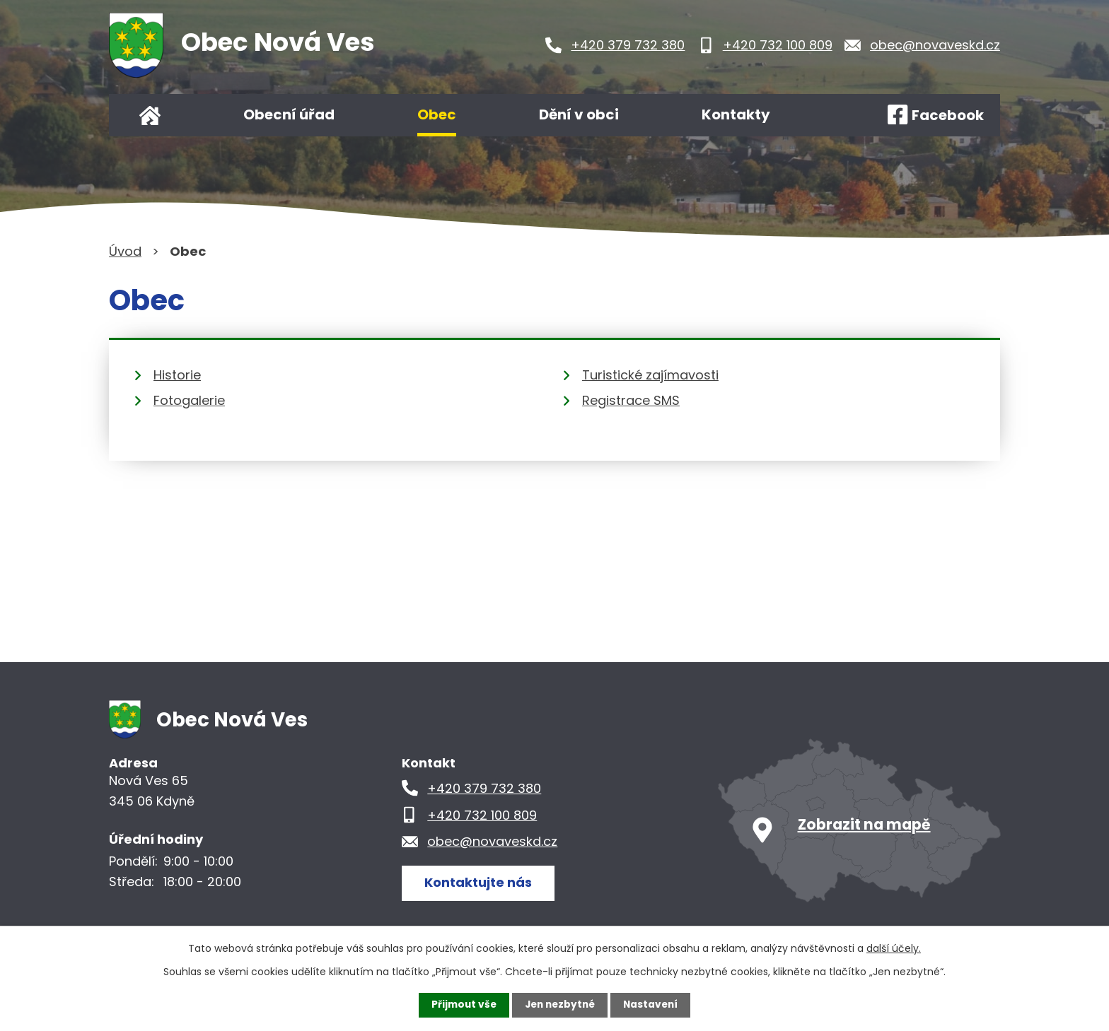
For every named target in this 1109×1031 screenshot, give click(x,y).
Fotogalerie (189, 400)
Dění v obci (579, 114)
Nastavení (653, 1005)
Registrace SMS (631, 400)
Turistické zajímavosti (650, 375)
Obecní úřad (289, 114)
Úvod (150, 115)
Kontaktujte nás (479, 882)
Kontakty (736, 114)
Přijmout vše (460, 1005)
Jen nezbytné (560, 1005)
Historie (177, 375)
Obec (436, 114)
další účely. (893, 948)
